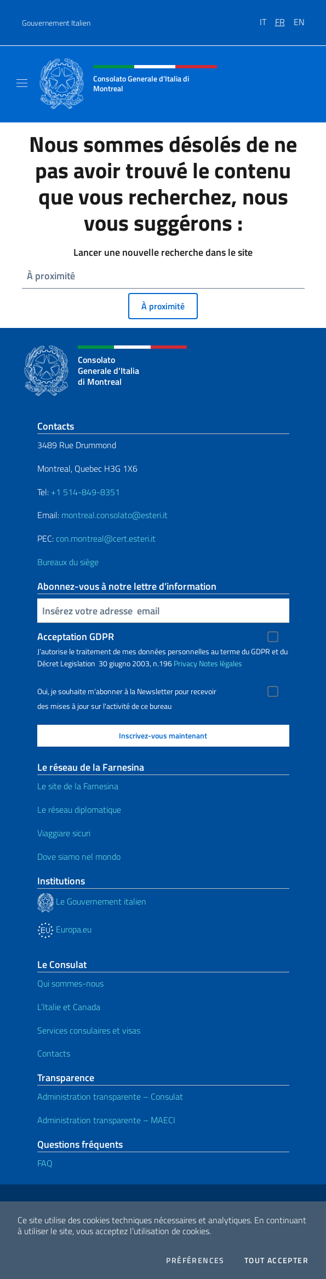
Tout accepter (276, 1260)
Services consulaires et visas (88, 1030)
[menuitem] (267, 18)
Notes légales (220, 663)
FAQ (45, 1163)
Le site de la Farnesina (77, 786)
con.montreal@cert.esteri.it (106, 538)
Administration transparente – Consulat (110, 1096)
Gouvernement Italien (56, 22)
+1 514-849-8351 (85, 491)
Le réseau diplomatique (79, 809)
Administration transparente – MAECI (106, 1120)
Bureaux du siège (68, 561)
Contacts (53, 1053)
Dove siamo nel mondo (79, 856)
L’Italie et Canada (68, 1006)
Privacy (185, 663)
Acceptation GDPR (75, 636)
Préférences (195, 1260)
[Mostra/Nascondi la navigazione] (21, 83)
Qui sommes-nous (70, 983)
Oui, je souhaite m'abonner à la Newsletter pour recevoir (126, 691)
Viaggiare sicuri (63, 833)
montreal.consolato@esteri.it (114, 514)
